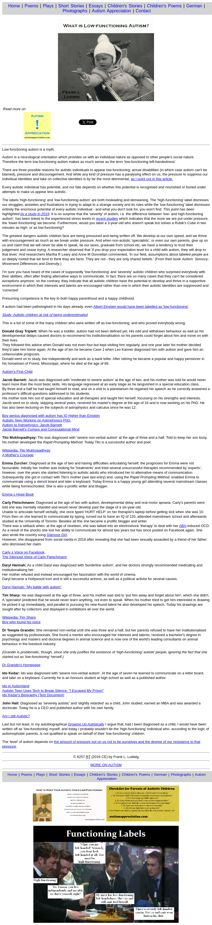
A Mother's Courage (18, 455)
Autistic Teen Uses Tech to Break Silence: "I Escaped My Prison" (53, 691)
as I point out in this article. (152, 179)
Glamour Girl (57, 535)
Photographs (75, 10)
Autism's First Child (17, 372)
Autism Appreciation (111, 10)
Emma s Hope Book (18, 494)
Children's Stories (125, 6)
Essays (96, 6)
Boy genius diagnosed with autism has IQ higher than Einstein (51, 416)
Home (14, 6)
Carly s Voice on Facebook (23, 552)
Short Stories (71, 6)
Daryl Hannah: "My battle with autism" (32, 587)
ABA (182, 526)
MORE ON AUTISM (105, 765)
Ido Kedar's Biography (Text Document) (33, 695)
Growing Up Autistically (86, 724)
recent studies (107, 218)
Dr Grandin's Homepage (21, 665)
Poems (31, 6)
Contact (143, 10)
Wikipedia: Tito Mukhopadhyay (26, 450)
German (194, 6)
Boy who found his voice (21, 622)
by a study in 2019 (35, 214)
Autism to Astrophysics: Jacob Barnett (32, 425)
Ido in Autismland (15, 686)
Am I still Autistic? (16, 716)
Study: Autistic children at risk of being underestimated (45, 315)
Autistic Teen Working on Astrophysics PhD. (36, 420)
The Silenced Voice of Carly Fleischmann (34, 557)
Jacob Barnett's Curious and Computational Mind (40, 429)
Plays (48, 6)
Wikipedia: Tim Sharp (19, 617)
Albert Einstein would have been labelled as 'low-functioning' (140, 307)
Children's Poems (164, 6)
